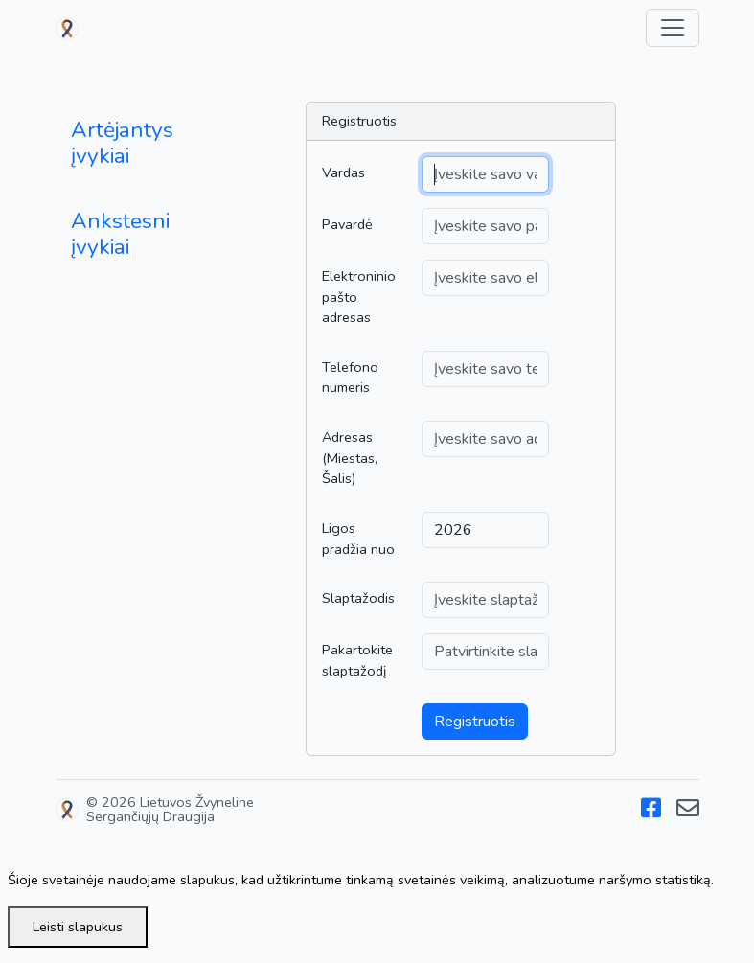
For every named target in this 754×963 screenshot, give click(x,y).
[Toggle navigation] (672, 28)
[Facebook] (651, 811)
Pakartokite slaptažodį (357, 660)
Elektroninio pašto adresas (359, 296)
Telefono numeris (350, 377)
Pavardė (347, 224)
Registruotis (474, 721)
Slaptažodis (358, 598)
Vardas (343, 172)
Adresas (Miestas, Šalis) (349, 457)
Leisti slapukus (78, 926)
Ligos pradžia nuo (358, 538)
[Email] (687, 811)
